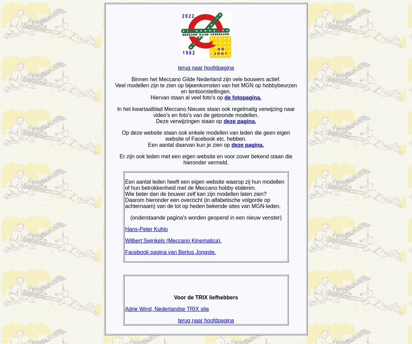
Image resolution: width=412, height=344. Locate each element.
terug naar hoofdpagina (206, 68)
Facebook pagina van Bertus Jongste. (170, 252)
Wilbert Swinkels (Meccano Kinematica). (173, 241)
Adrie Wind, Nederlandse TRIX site (167, 309)
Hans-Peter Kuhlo (146, 229)
